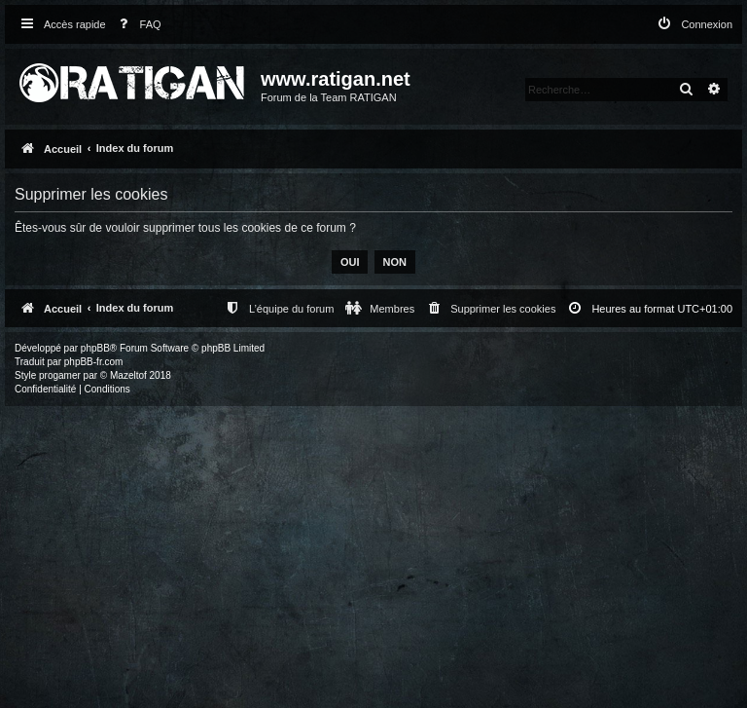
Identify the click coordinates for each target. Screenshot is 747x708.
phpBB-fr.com (94, 361)
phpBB (95, 348)
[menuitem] (136, 25)
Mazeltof (128, 375)
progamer (60, 375)
